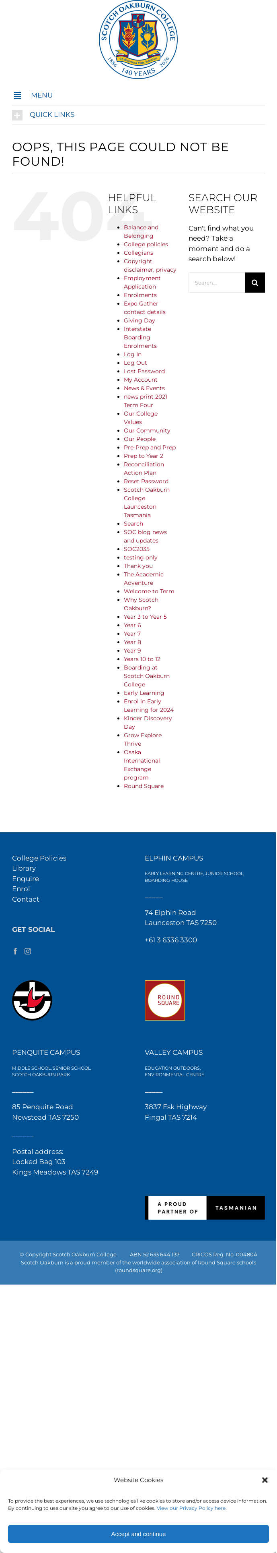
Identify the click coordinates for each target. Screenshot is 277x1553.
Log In (133, 354)
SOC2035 (137, 549)
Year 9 (132, 650)
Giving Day (139, 320)
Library (24, 868)
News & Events (144, 388)
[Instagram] (28, 951)
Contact (25, 899)
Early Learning (144, 692)
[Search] (255, 282)
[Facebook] (15, 951)
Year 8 (132, 642)
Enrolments (140, 295)
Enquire (25, 879)
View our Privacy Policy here (191, 1508)
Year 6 (132, 625)
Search (133, 523)
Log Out (135, 362)
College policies (146, 244)
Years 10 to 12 (142, 659)
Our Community (147, 430)
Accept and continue (138, 1533)
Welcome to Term (149, 591)
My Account (141, 379)
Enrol (21, 889)
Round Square (144, 786)
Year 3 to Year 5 (145, 616)
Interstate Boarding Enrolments (140, 337)
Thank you (138, 566)
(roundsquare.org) (138, 1270)
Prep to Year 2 (143, 455)
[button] (265, 1480)
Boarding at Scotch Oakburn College (147, 676)
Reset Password (146, 481)
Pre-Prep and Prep (150, 447)
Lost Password (144, 371)
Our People (140, 439)
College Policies (39, 858)
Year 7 (132, 633)
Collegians (138, 252)
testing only (141, 557)
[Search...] (217, 282)
